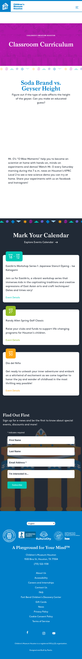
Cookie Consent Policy (41, 617)
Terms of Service (41, 621)
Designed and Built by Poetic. (41, 650)
